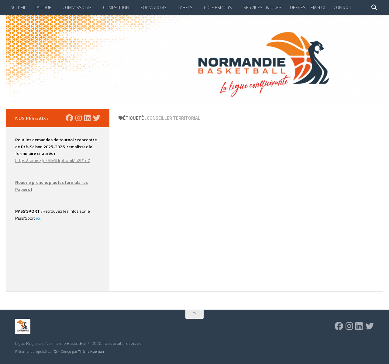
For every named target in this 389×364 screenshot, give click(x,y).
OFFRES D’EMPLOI (307, 7)
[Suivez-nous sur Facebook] (69, 118)
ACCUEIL (18, 7)
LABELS (185, 7)
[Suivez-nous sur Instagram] (78, 118)
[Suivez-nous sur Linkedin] (87, 118)
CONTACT (342, 7)
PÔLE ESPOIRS (218, 7)
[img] (55, 351)
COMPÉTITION (116, 7)
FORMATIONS (153, 7)
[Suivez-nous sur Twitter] (96, 118)
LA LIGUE (43, 7)
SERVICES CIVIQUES (262, 7)
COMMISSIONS (77, 7)
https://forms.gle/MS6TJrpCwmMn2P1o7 (52, 160)
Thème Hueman (91, 351)
